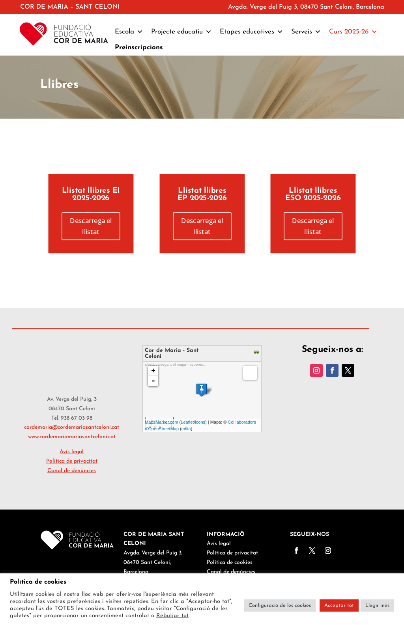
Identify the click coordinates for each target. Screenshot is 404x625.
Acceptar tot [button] (339, 605)
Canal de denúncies (71, 471)
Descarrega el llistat (91, 226)
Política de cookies (229, 562)
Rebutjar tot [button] (172, 616)
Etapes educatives (251, 32)
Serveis (306, 32)
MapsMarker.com (161, 422)
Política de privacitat (232, 553)
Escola (129, 32)
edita (186, 428)
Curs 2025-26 (353, 32)
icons (200, 422)
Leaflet (187, 422)
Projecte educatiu (181, 32)
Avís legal (219, 544)
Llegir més (377, 605)
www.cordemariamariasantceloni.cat (72, 437)
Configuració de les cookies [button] (280, 605)
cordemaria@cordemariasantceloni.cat (71, 427)
